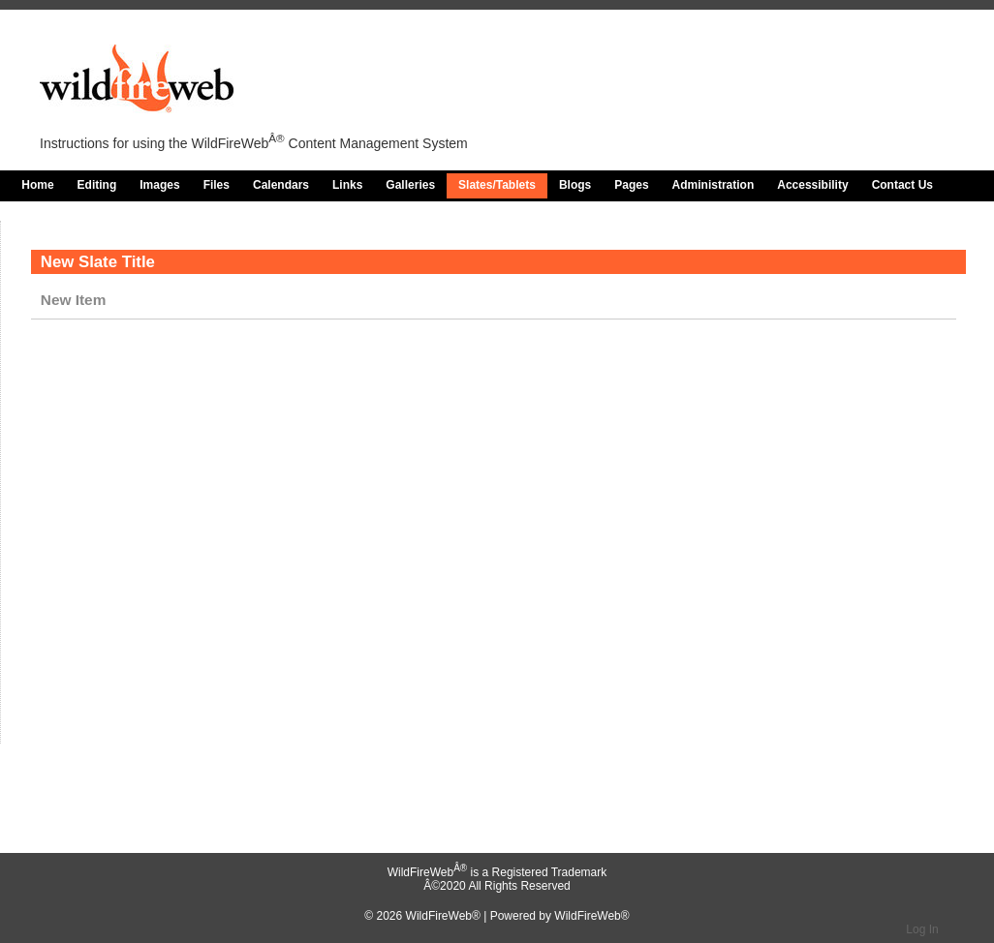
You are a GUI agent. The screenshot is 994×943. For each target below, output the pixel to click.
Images (159, 185)
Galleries (410, 185)
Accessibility (812, 185)
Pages (631, 185)
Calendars (281, 185)
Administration (713, 185)
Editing (97, 185)
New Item (74, 299)
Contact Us (902, 185)
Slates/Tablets (497, 185)
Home (37, 185)
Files (216, 185)
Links (347, 185)
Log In (922, 929)
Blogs (575, 185)
